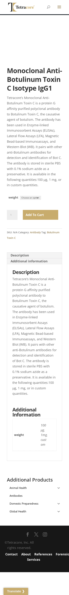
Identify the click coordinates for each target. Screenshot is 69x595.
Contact (11, 554)
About (26, 554)
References (43, 554)
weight (13, 197)
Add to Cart (35, 215)
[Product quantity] (12, 215)
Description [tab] (20, 255)
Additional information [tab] (29, 261)
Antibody (35, 232)
